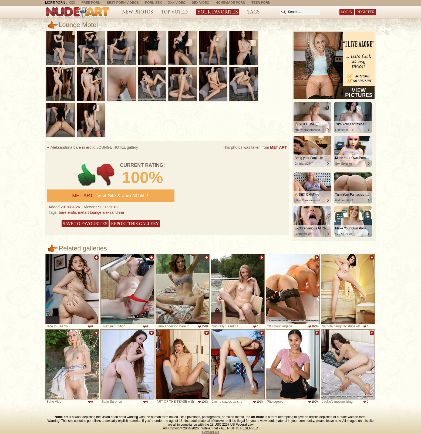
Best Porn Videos (123, 3)
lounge (95, 212)
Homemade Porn (230, 3)
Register (365, 12)
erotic (72, 212)
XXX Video (177, 3)
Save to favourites (85, 223)
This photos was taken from (255, 147)
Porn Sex (153, 3)
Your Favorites (217, 12)
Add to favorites (96, 257)
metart (83, 212)
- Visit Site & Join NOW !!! (111, 195)
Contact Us (210, 432)
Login (347, 12)
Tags (253, 12)
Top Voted (174, 12)
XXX (72, 3)
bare (62, 212)
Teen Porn (260, 3)
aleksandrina (113, 212)
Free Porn (91, 3)
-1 (106, 175)
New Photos (137, 12)
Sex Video (200, 3)
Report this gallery (135, 223)
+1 (86, 175)
